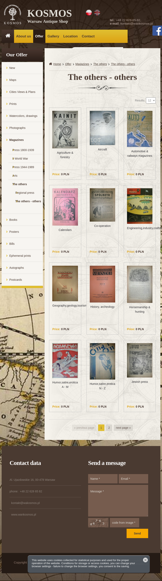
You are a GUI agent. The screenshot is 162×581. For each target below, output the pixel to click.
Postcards (15, 281)
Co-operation (102, 227)
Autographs (16, 269)
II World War (20, 160)
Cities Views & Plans (22, 93)
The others (19, 185)
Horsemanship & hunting (139, 311)
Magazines (16, 141)
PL (89, 13)
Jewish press (139, 383)
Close (145, 560)
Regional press (24, 194)
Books (13, 221)
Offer (39, 36)
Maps (12, 81)
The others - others (28, 202)
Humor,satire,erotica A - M (65, 386)
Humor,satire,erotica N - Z (102, 387)
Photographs (17, 129)
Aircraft (102, 150)
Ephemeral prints (20, 257)
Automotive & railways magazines (139, 155)
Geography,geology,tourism (65, 307)
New (12, 69)
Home (57, 65)
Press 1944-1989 (23, 168)
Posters (14, 233)
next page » (123, 429)
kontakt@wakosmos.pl (25, 504)
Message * (118, 502)
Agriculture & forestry (65, 156)
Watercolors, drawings (23, 117)
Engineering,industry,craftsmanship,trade (139, 229)
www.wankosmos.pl (23, 516)
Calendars (65, 231)
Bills (12, 245)
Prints (13, 105)
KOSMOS (50, 16)
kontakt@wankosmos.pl (136, 23)
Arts (15, 177)
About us (23, 36)
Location (70, 36)
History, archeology (102, 308)
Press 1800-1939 (23, 151)
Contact (88, 36)
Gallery (53, 36)
